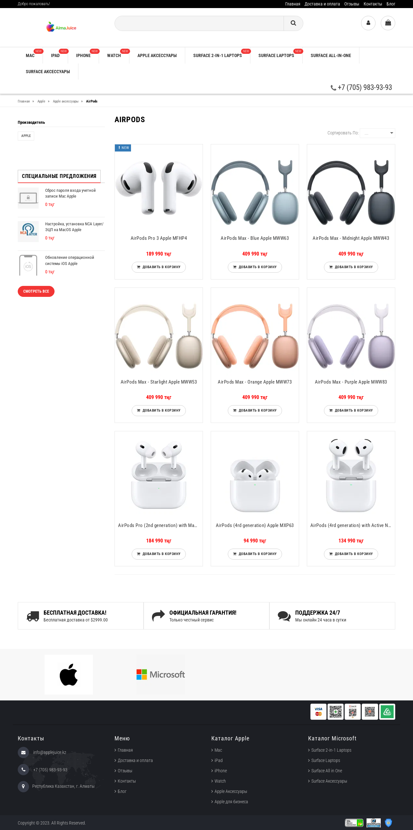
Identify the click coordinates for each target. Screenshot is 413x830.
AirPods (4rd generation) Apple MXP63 (255, 525)
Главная (292, 3)
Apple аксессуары (157, 55)
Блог (391, 3)
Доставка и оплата (322, 3)
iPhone (87, 53)
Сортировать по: (343, 132)
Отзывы (351, 3)
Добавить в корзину (160, 267)
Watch (118, 53)
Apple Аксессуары (231, 791)
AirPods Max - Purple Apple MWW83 (351, 382)
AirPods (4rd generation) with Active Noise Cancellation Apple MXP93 (352, 525)
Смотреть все (36, 291)
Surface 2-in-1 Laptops (221, 53)
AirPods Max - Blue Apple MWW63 (255, 238)
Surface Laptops (280, 53)
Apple (26, 136)
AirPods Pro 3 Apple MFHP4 (159, 238)
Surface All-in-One (331, 55)
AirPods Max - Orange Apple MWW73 (255, 382)
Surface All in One (326, 770)
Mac (34, 53)
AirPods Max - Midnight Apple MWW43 (351, 238)
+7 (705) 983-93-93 (361, 87)
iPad (59, 53)
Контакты (373, 3)
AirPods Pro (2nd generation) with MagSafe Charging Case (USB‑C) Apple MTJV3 (160, 525)
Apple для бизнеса (231, 801)
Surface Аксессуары (48, 71)
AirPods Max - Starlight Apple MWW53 (159, 382)
